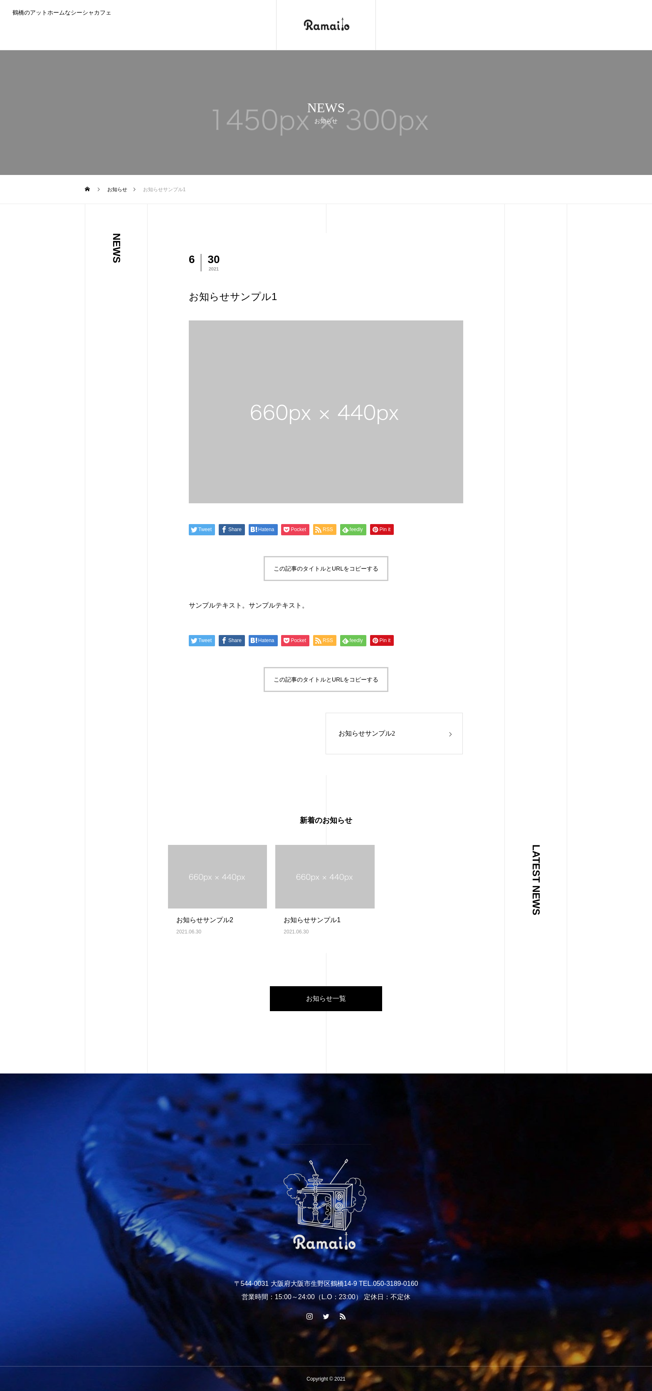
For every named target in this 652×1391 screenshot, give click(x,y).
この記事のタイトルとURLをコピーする (326, 568)
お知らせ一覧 (326, 998)
